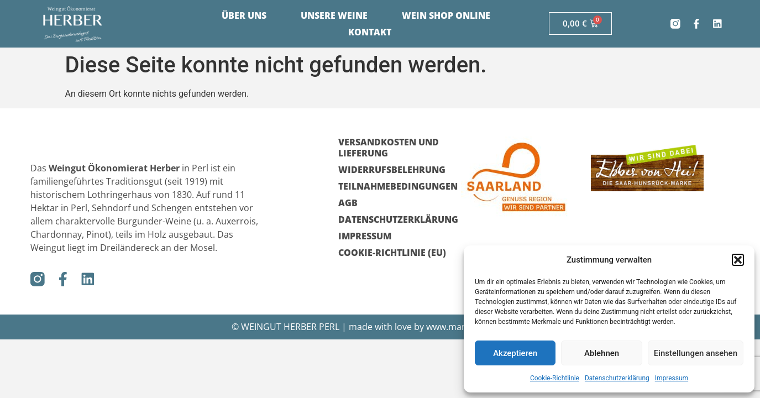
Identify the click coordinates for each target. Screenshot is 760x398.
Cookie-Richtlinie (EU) (392, 252)
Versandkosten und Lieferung (388, 148)
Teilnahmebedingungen (394, 186)
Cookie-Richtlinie (554, 378)
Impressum (671, 378)
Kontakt (369, 32)
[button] (737, 259)
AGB (348, 202)
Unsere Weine (334, 15)
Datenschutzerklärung (617, 378)
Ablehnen (601, 353)
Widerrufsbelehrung (391, 169)
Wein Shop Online (446, 15)
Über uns (244, 15)
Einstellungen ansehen (695, 353)
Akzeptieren (515, 353)
